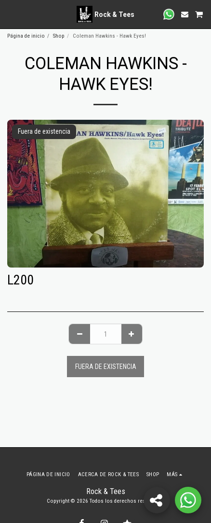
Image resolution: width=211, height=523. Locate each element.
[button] (10, 14)
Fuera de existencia (105, 366)
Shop (59, 36)
